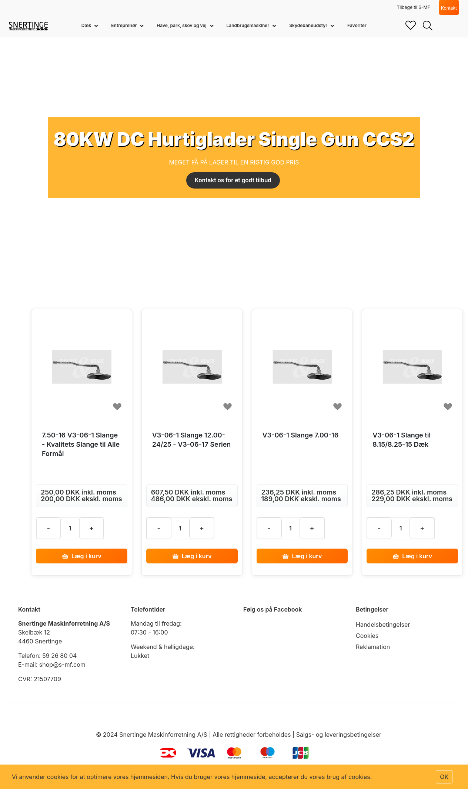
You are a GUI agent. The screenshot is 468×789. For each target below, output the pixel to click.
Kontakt (449, 8)
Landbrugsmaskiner (249, 25)
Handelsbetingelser (383, 624)
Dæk (86, 25)
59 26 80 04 (59, 655)
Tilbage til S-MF (413, 7)
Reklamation (373, 646)
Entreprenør (124, 25)
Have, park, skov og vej (182, 25)
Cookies (367, 635)
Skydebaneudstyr (308, 25)
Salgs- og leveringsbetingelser (338, 734)
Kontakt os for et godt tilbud (233, 180)
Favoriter (357, 25)
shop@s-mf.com (62, 664)
